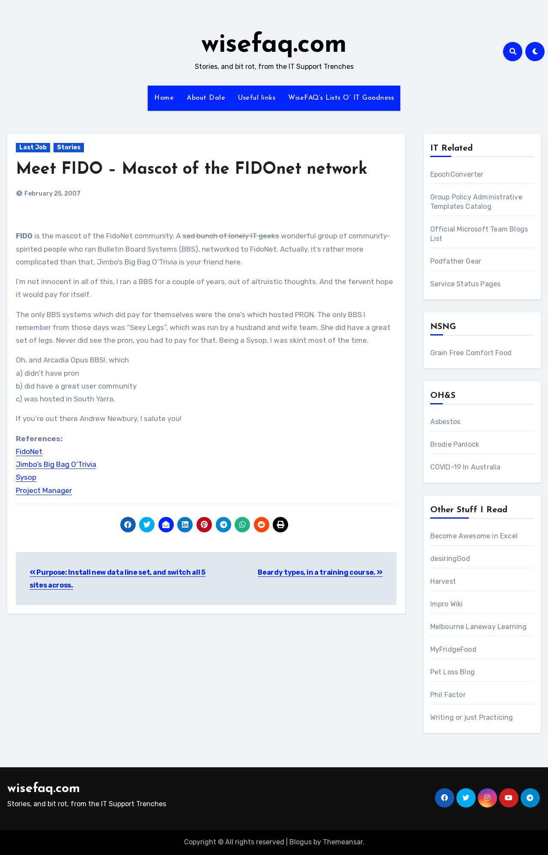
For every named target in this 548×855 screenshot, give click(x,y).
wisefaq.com (274, 45)
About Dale (206, 98)
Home (164, 98)
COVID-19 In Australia (465, 467)
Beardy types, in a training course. (320, 572)
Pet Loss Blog (452, 672)
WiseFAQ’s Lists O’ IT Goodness (341, 98)
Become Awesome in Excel (474, 536)
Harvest (443, 581)
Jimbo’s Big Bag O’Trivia (56, 464)
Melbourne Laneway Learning (478, 627)
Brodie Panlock (455, 444)
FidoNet (29, 451)
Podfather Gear (456, 261)
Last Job (33, 147)
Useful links (256, 98)
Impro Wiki (446, 604)
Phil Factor (448, 695)
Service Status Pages (465, 284)
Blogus (300, 842)
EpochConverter (457, 174)
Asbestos (445, 422)
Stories (68, 147)
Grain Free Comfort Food (471, 353)
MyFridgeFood (453, 649)
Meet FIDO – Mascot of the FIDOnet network (191, 169)
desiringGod (450, 559)
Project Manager (44, 490)
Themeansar (343, 842)
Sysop (26, 477)
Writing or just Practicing (471, 717)
